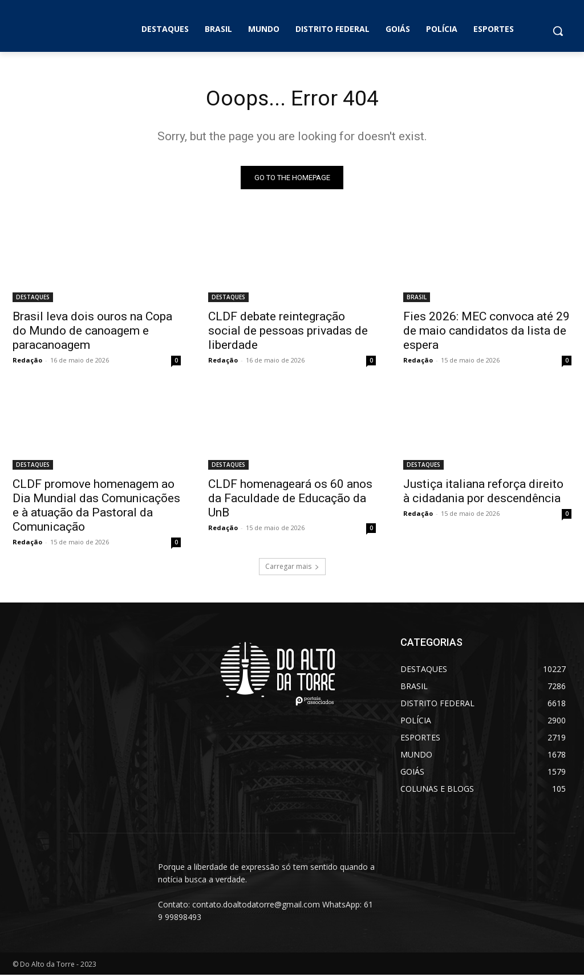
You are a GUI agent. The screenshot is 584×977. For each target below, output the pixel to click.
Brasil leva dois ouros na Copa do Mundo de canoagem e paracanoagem (92, 332)
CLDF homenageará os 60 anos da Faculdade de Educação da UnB (290, 500)
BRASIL (417, 299)
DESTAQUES (33, 299)
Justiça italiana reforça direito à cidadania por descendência (483, 493)
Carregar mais (292, 568)
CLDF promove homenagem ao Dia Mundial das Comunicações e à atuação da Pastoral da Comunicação (96, 507)
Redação (27, 361)
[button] (557, 30)
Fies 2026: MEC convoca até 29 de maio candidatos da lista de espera (486, 332)
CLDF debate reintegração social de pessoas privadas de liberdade (288, 332)
